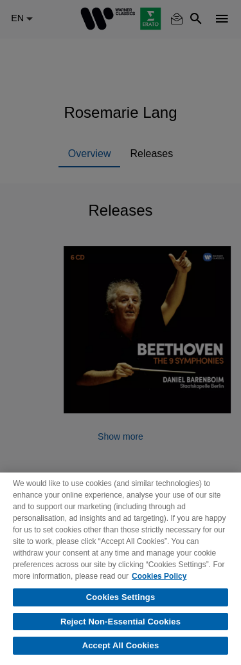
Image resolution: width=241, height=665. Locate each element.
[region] (120, 569)
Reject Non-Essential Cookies (120, 621)
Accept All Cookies (120, 645)
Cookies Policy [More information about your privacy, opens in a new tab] (159, 576)
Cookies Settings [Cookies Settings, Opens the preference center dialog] (121, 597)
